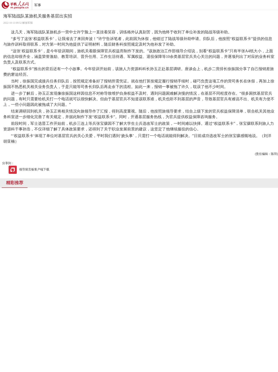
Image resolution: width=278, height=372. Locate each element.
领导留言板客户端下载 (28, 169)
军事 (37, 5)
